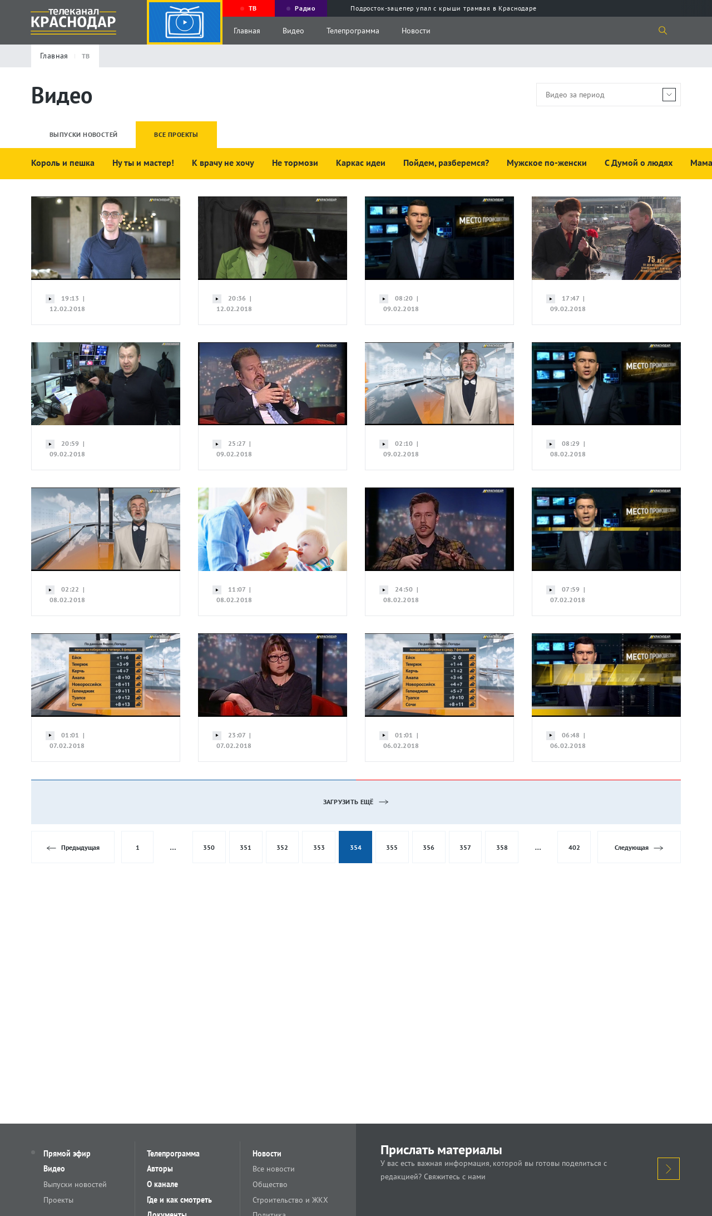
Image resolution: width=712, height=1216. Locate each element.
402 (574, 847)
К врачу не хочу (223, 162)
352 (282, 847)
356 (428, 847)
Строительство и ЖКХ (291, 1200)
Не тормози (295, 162)
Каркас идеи (360, 162)
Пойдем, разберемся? (446, 162)
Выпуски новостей (76, 1185)
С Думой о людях (639, 162)
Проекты (59, 1200)
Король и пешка (63, 162)
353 (319, 847)
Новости (416, 31)
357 (465, 847)
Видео (293, 31)
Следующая (639, 848)
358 (502, 847)
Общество (271, 1185)
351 (245, 847)
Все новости (275, 1169)
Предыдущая (73, 848)
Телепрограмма (353, 31)
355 (392, 847)
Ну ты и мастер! (143, 162)
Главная (247, 31)
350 (209, 847)
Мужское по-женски (547, 162)
